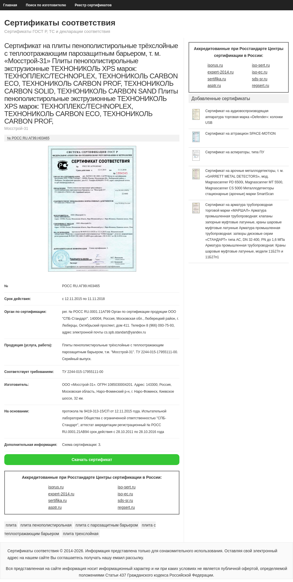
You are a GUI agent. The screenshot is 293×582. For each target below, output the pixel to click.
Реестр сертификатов (93, 5)
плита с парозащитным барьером (107, 525)
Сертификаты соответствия (59, 22)
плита (11, 525)
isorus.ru (56, 487)
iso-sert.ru (126, 487)
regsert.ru (126, 507)
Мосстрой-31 (16, 128)
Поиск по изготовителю (46, 5)
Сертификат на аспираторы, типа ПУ (234, 152)
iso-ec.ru (125, 494)
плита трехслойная (80, 533)
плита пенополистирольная (46, 525)
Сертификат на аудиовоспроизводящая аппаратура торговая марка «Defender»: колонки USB (244, 117)
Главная (10, 5)
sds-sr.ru (125, 500)
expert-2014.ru (61, 494)
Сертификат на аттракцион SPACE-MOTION (240, 134)
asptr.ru (55, 507)
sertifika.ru (57, 500)
